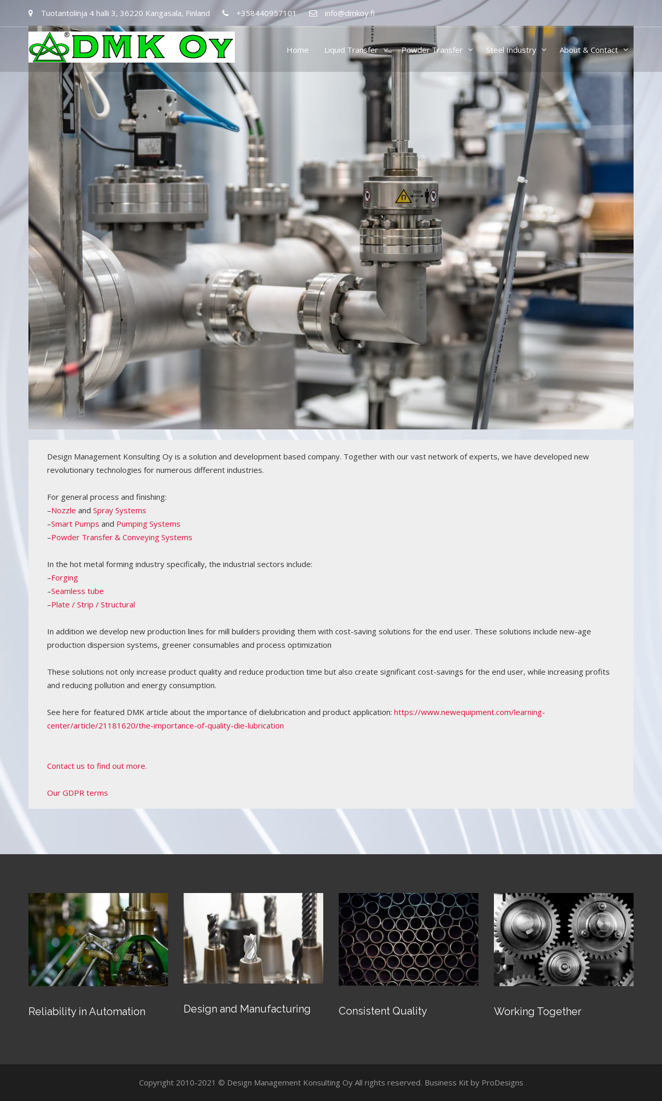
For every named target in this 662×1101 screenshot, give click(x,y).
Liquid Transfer (351, 49)
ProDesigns (502, 1082)
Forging (64, 577)
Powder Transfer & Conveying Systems (121, 537)
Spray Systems (119, 510)
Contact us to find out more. (97, 766)
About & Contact (589, 49)
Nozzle (63, 510)
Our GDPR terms (77, 792)
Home (298, 49)
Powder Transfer (432, 49)
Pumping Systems (148, 523)
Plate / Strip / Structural (93, 604)
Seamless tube (77, 591)
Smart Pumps (75, 523)
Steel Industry (511, 49)
